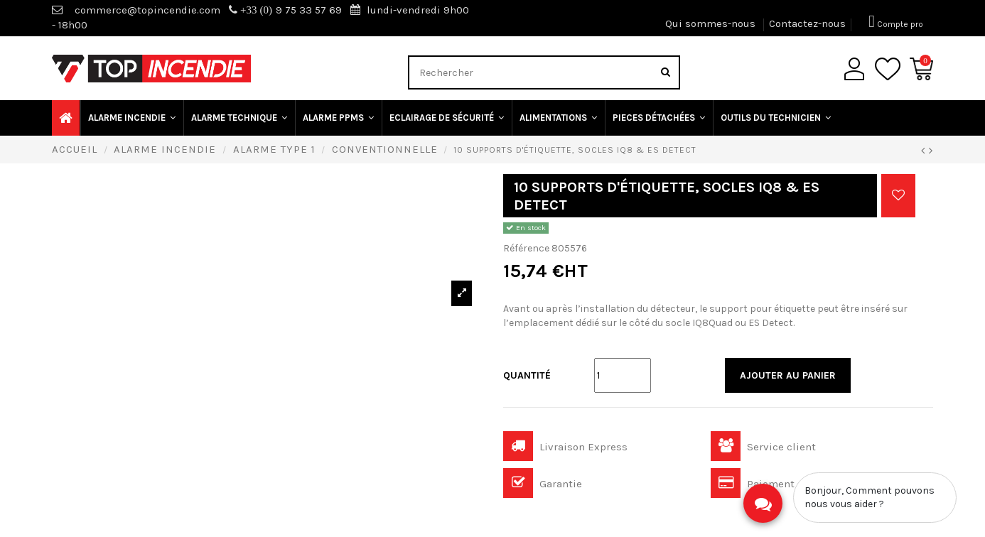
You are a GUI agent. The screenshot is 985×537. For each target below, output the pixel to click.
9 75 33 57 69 (285, 10)
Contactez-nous (807, 23)
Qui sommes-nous (711, 23)
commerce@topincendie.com (147, 10)
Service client (763, 446)
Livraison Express (565, 446)
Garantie (542, 483)
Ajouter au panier (788, 375)
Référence (526, 248)
